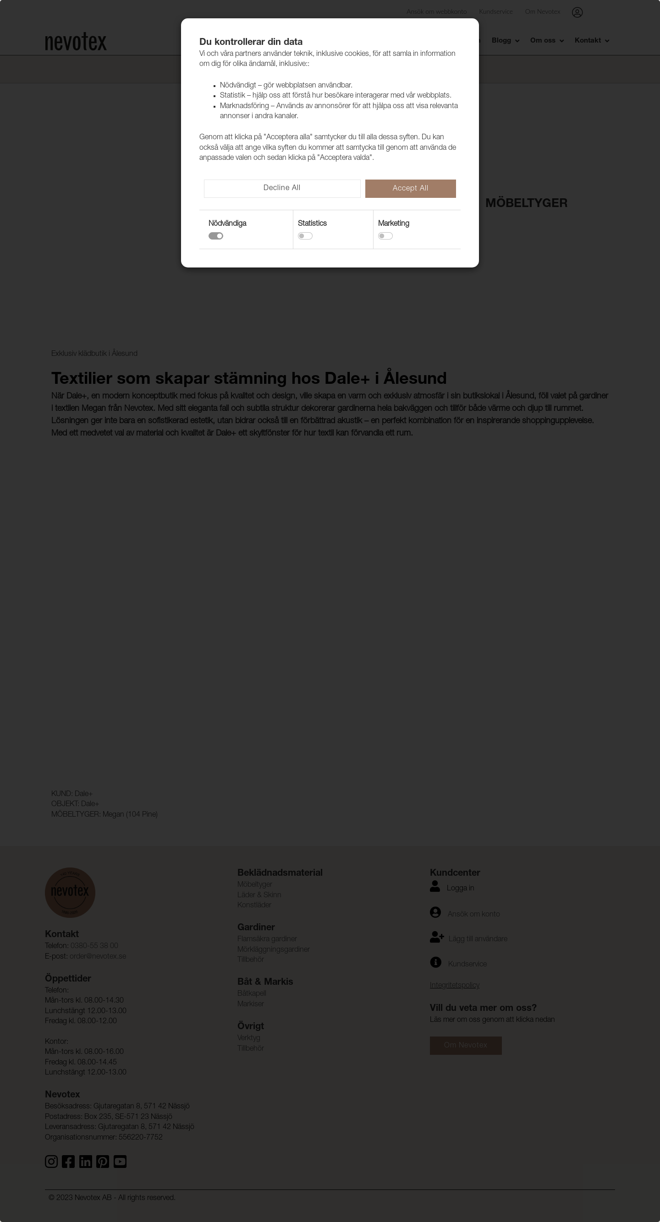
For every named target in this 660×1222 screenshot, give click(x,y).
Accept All (411, 189)
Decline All (282, 188)
